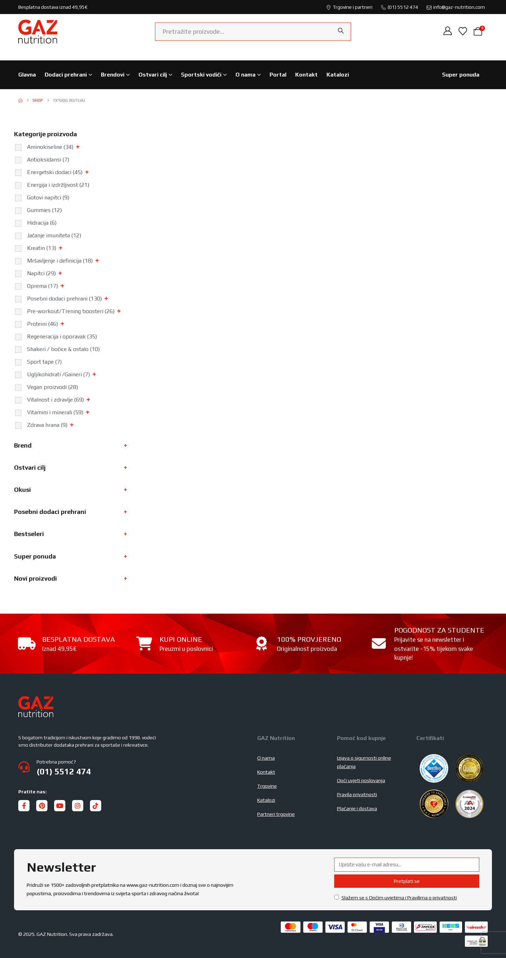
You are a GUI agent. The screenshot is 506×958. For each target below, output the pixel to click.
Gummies (44, 210)
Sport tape (44, 361)
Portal (278, 74)
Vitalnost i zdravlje (55, 399)
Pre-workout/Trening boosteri (71, 311)
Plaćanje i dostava (357, 808)
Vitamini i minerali (55, 412)
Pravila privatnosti (357, 794)
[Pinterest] (41, 805)
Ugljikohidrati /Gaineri (58, 374)
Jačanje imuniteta (54, 235)
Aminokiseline (50, 147)
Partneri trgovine (276, 814)
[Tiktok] (95, 805)
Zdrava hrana (47, 425)
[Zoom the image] (35, 700)
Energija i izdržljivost (58, 184)
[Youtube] (59, 805)
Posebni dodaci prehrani (64, 298)
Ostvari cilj (152, 74)
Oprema (42, 286)
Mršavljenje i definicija (60, 260)
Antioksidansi (48, 159)
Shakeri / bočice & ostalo (63, 349)
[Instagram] (77, 805)
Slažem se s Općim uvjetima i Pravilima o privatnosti (399, 897)
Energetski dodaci (55, 172)
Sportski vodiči (201, 74)
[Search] (341, 31)
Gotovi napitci (48, 197)
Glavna (27, 74)
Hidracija (42, 222)
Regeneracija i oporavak (62, 336)
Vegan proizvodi (52, 387)
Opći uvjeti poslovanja (361, 780)
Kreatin (41, 248)
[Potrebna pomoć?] (133, 767)
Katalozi (337, 74)
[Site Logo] (37, 32)
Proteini (42, 324)
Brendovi (112, 74)
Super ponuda (460, 74)
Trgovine (267, 786)
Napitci (41, 273)
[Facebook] (24, 805)
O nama (245, 74)
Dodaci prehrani (66, 74)
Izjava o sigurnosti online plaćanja (364, 762)
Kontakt (306, 74)
